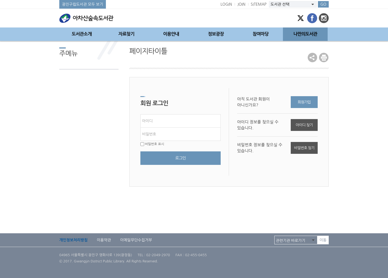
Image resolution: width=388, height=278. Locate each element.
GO (323, 4)
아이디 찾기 (304, 125)
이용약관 (104, 240)
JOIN (241, 4)
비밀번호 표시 (152, 144)
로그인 (180, 158)
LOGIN (226, 4)
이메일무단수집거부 (136, 240)
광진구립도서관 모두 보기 (82, 4)
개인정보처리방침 (73, 240)
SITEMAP (259, 4)
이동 (323, 240)
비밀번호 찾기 (304, 148)
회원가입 (304, 102)
